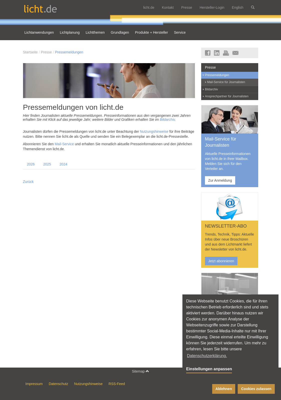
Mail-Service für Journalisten (226, 82)
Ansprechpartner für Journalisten (226, 96)
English (237, 7)
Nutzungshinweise (154, 131)
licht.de (148, 7)
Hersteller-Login (212, 7)
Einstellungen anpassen (209, 369)
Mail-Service (64, 144)
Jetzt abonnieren (221, 261)
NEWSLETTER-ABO (226, 226)
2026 (31, 164)
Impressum (34, 384)
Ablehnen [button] (223, 389)
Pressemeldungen (69, 52)
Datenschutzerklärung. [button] (207, 356)
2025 (47, 164)
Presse (186, 7)
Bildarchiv (167, 120)
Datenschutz (58, 384)
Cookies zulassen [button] (256, 389)
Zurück (28, 182)
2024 (63, 164)
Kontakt (168, 7)
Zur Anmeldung (220, 180)
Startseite (30, 52)
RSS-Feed (117, 384)
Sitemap (140, 371)
